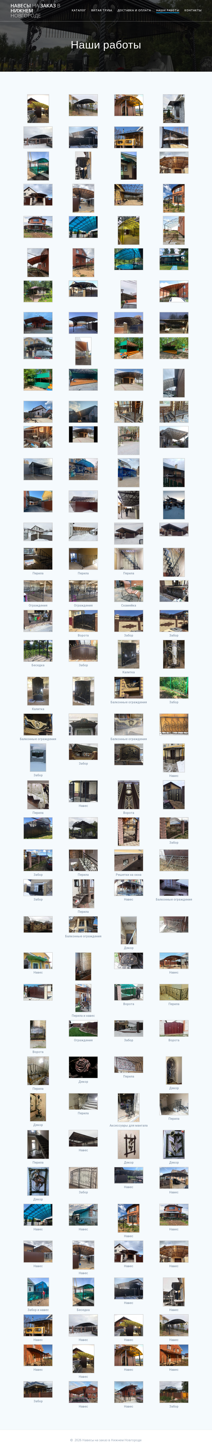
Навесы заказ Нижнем (35, 10)
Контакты (193, 10)
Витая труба (101, 10)
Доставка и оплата (134, 10)
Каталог (79, 10)
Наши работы (167, 10)
